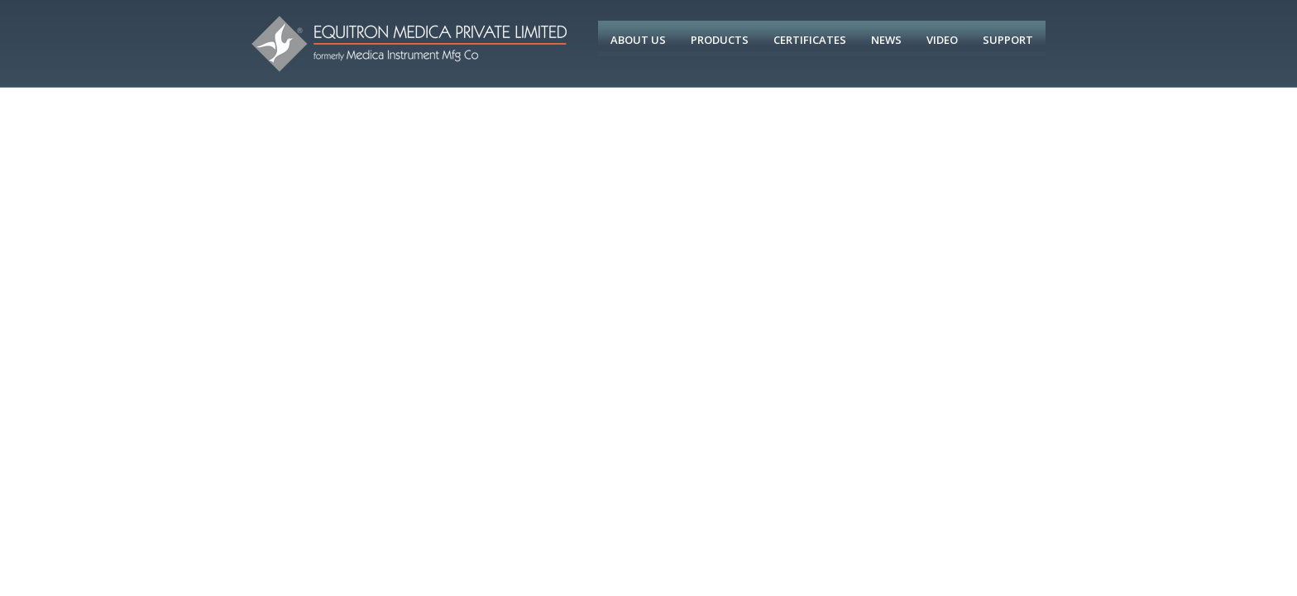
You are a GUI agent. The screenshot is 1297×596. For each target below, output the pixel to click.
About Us (638, 39)
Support (1008, 39)
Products (720, 39)
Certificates (809, 39)
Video (942, 39)
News (886, 39)
